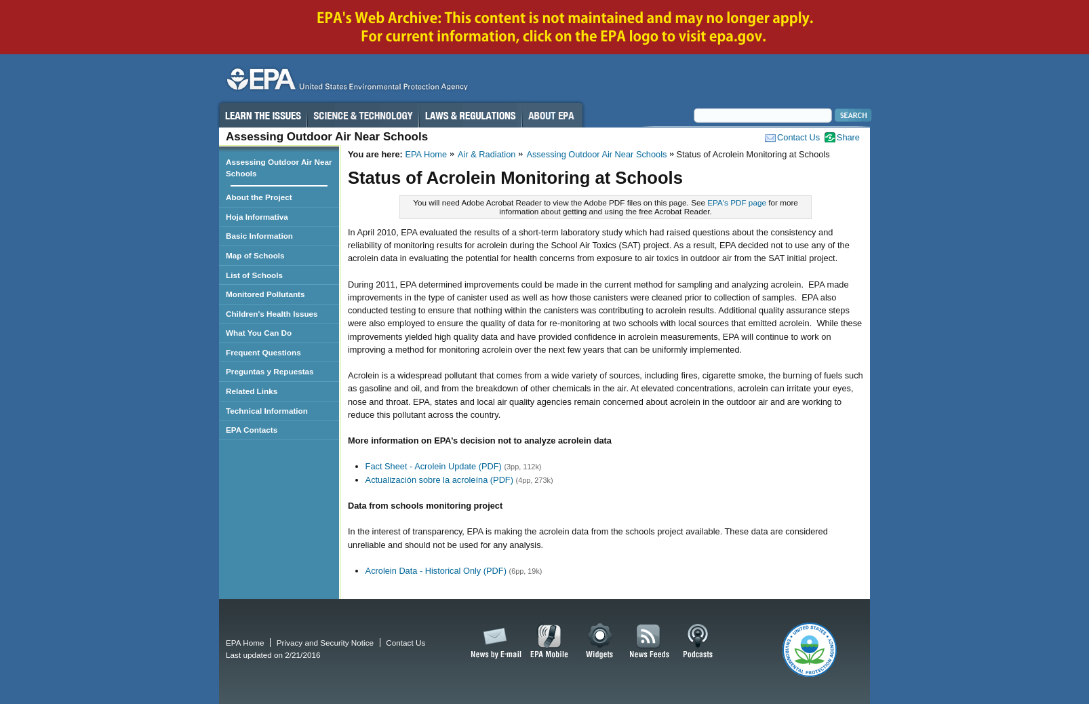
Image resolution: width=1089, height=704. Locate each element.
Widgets (600, 641)
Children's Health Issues (272, 313)
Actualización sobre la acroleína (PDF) (439, 480)
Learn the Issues (262, 115)
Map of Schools (255, 255)
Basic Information (259, 235)
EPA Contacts (251, 429)
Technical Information (267, 410)
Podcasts (698, 641)
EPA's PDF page (736, 202)
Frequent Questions (263, 352)
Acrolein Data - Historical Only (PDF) (436, 571)
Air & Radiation (486, 154)
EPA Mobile (549, 641)
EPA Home (426, 154)
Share (848, 137)
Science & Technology (362, 115)
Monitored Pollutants (265, 294)
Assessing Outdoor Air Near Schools (596, 154)
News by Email (493, 641)
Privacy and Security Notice (325, 642)
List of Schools (254, 275)
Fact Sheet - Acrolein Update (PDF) (433, 466)
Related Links (251, 391)
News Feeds (649, 641)
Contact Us (798, 137)
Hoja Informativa (257, 216)
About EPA (552, 115)
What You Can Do (259, 332)
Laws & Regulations (470, 115)
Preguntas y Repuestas (270, 371)
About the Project (259, 197)
